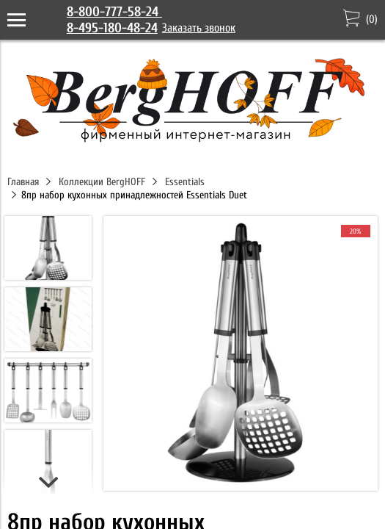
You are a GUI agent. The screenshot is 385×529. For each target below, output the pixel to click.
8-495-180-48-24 (112, 28)
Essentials (185, 182)
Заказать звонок (198, 28)
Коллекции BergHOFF (102, 182)
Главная (23, 182)
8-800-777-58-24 (114, 12)
